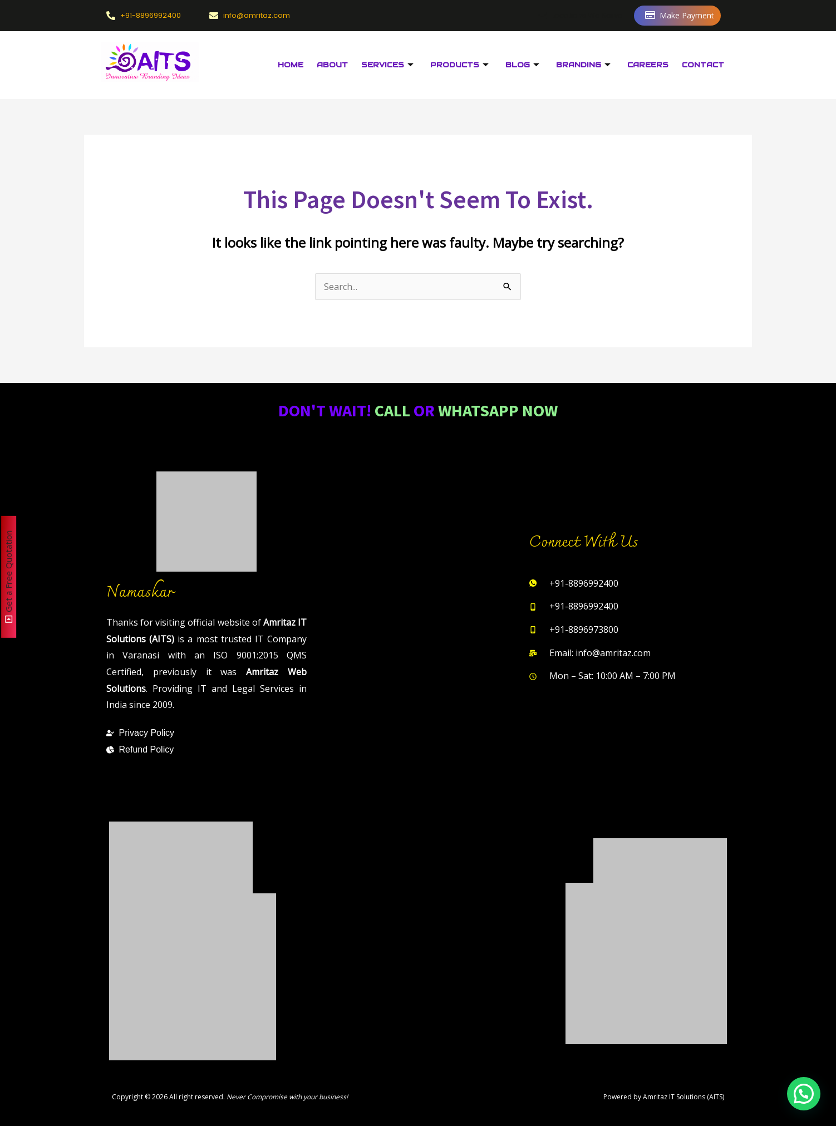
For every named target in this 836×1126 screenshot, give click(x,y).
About (332, 65)
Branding (583, 65)
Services (387, 65)
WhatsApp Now (498, 410)
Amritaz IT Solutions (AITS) (683, 1097)
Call (392, 410)
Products (459, 65)
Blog (522, 65)
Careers (647, 65)
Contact (703, 65)
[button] (803, 1093)
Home (290, 65)
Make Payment (679, 15)
